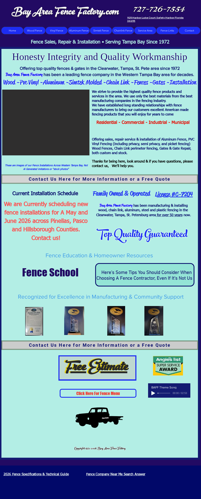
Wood (9, 82)
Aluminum (53, 82)
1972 (175, 68)
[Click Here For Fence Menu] (98, 393)
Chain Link (117, 82)
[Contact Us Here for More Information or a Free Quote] (99, 179)
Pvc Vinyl (30, 82)
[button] (45, 122)
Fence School (46, 272)
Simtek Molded (86, 82)
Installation (183, 82)
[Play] (153, 393)
